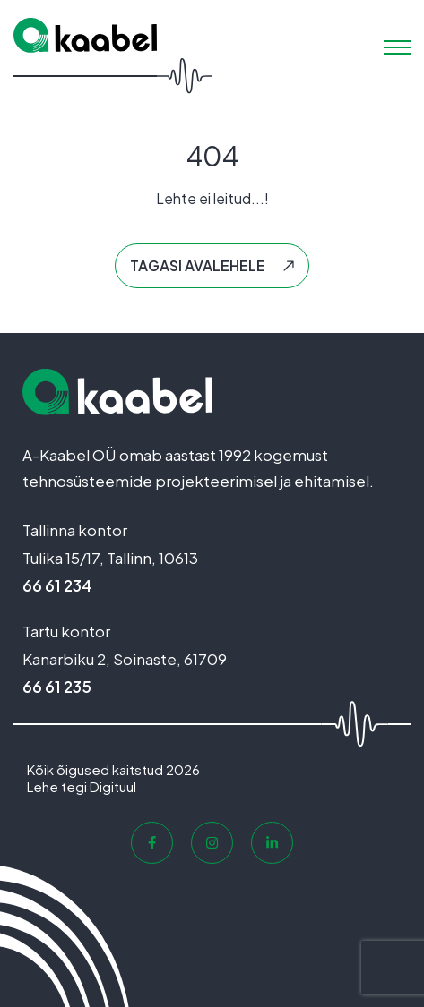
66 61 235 (56, 686)
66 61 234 (57, 585)
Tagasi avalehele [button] (197, 265)
